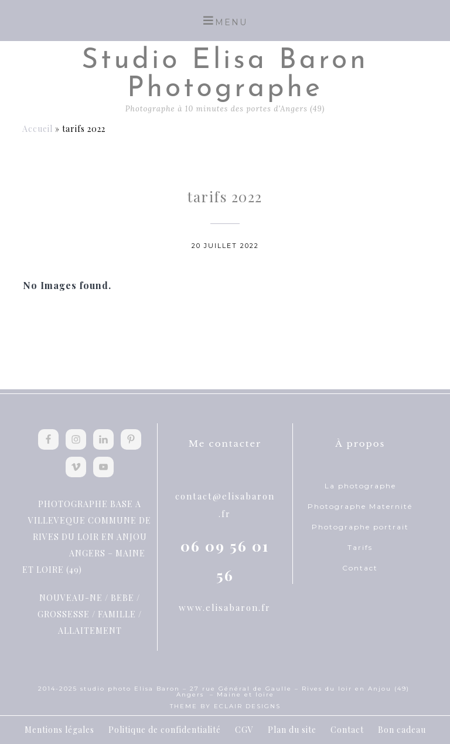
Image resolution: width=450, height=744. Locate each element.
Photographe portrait (360, 526)
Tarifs (360, 547)
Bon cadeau (402, 729)
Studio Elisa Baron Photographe (225, 75)
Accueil (37, 128)
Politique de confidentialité (164, 729)
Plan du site (292, 729)
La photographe (360, 485)
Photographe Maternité (360, 506)
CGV (244, 729)
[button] (225, 20)
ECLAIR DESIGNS (247, 706)
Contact (360, 567)
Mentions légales (59, 729)
